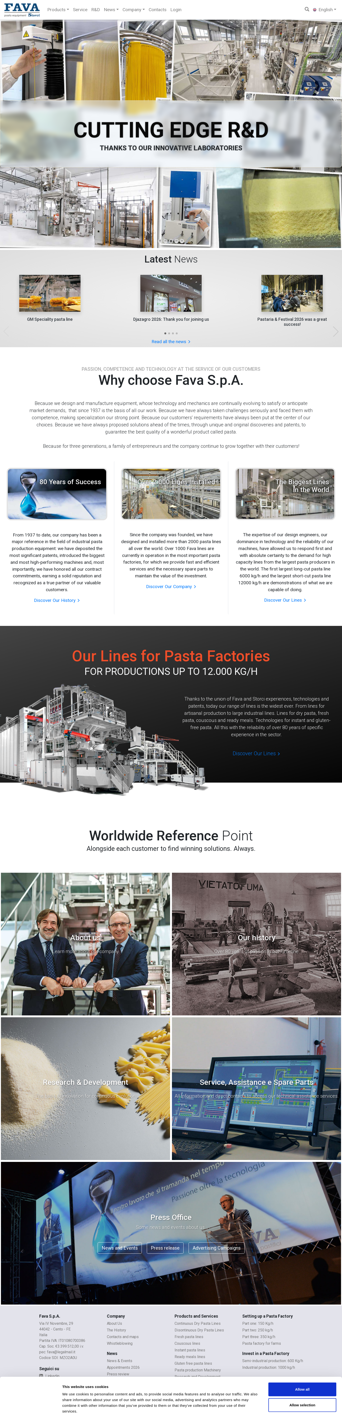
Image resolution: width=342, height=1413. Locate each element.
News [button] (109, 9)
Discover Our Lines (285, 600)
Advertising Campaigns (217, 1248)
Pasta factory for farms (261, 1343)
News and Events (120, 1248)
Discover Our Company (171, 586)
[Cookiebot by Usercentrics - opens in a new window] (31, 1403)
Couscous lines (187, 1343)
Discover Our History (57, 600)
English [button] (323, 9)
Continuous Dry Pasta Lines (198, 1323)
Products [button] (56, 9)
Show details (249, 1404)
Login (175, 9)
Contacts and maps (123, 1337)
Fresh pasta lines (189, 1337)
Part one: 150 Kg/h (257, 1323)
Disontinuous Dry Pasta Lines (199, 1330)
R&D (95, 9)
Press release (165, 1248)
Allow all (302, 1362)
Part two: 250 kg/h (257, 1330)
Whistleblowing (120, 1343)
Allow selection (302, 1378)
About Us (114, 1323)
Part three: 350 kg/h (258, 1337)
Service (80, 9)
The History (116, 1330)
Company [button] (132, 9)
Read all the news (171, 341)
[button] (165, 333)
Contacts (157, 9)
